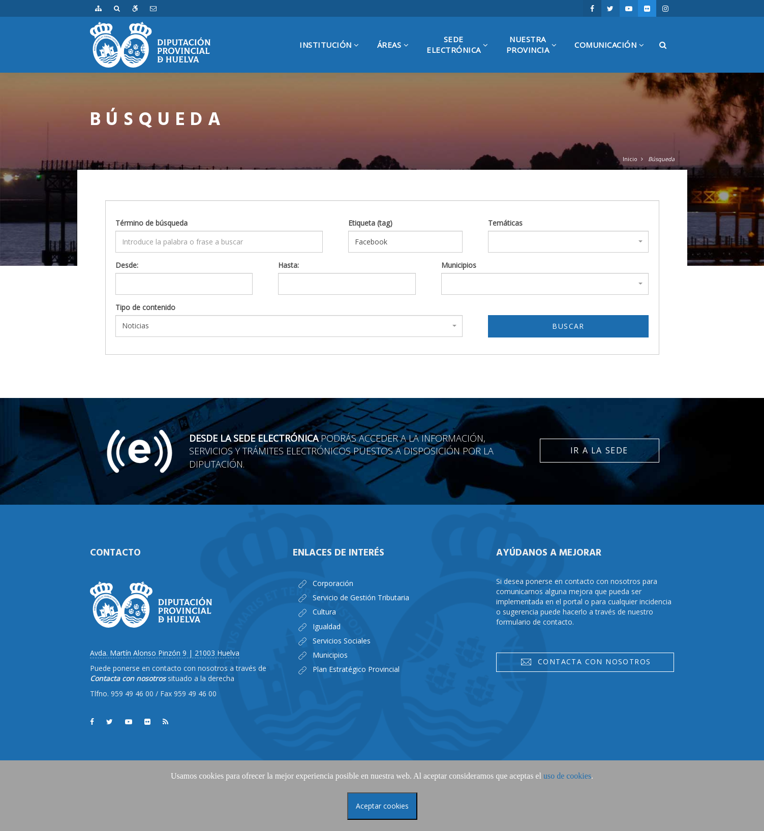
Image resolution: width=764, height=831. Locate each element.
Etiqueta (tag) (370, 223)
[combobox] (568, 242)
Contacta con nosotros (585, 661)
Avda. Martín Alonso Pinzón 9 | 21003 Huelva (164, 653)
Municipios (458, 265)
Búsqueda (661, 159)
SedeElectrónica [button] (461, 53)
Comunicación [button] (613, 56)
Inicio (630, 159)
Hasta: (288, 265)
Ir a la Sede (599, 450)
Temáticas (505, 223)
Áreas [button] (397, 56)
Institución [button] (333, 56)
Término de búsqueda (151, 223)
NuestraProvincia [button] (535, 53)
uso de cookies (567, 776)
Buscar (568, 326)
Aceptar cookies (382, 806)
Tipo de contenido (145, 307)
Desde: (126, 265)
